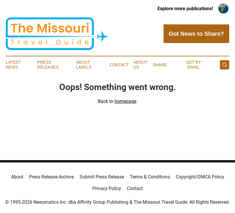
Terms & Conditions (150, 177)
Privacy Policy (106, 188)
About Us (140, 64)
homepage (125, 101)
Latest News (13, 64)
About (17, 177)
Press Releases (48, 64)
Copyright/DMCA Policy (200, 177)
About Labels (84, 64)
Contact (119, 64)
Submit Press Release (102, 177)
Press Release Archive (51, 177)
